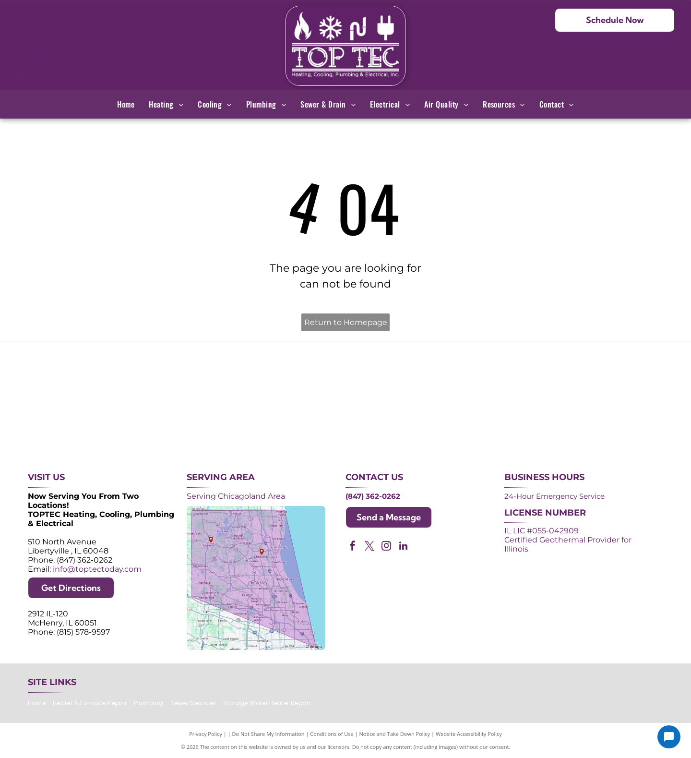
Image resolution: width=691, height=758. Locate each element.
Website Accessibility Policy (469, 733)
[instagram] (386, 547)
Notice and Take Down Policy (394, 733)
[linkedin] (403, 547)
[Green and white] (598, 425)
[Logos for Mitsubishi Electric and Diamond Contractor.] (472, 425)
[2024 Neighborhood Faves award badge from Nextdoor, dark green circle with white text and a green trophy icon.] (598, 375)
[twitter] (369, 547)
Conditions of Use (332, 733)
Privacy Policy (205, 733)
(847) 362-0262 (631, 65)
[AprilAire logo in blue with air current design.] (346, 425)
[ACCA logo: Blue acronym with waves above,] (92, 425)
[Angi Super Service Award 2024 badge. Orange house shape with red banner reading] (346, 375)
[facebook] (353, 547)
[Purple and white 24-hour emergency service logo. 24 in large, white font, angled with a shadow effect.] (219, 375)
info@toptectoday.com (97, 569)
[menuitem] (126, 104)
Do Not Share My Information (268, 733)
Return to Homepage (345, 322)
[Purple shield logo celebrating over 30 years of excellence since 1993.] (92, 375)
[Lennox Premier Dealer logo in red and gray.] (219, 425)
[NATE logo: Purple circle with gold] (472, 375)
